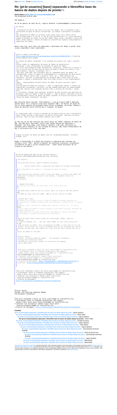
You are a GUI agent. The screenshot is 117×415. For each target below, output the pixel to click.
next (23, 1)
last (41, 1)
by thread (92, 1)
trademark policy (73, 413)
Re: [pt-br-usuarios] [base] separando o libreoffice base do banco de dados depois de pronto (55, 8)
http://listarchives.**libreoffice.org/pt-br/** (59, 315)
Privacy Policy (18, 409)
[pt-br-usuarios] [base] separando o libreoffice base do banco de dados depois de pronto (43, 377)
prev (20, 1)
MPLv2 (91, 411)
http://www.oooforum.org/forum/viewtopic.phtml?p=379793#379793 (43, 64)
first (32, 1)
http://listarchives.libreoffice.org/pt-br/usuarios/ (49, 317)
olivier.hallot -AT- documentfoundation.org (39, 14)
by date (85, 1)
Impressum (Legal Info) (29, 409)
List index (99, 1)
